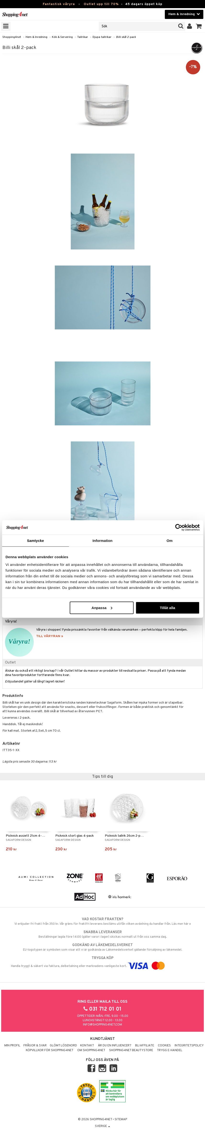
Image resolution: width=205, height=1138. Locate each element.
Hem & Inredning (36, 37)
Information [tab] (103, 541)
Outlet (10, 662)
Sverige (102, 1126)
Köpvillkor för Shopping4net (49, 1050)
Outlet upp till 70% (101, 4)
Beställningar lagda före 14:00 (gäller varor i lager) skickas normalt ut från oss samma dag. (102, 934)
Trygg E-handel (169, 1050)
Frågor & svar (35, 1046)
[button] (199, 26)
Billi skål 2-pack (126, 37)
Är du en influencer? (114, 1046)
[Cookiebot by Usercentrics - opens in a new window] (178, 527)
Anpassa (102, 607)
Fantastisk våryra (59, 4)
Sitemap (121, 1119)
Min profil (12, 1046)
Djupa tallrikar (102, 37)
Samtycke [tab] (35, 541)
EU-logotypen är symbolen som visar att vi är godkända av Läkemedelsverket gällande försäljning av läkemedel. (102, 947)
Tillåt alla (167, 607)
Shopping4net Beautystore (131, 1050)
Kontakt (87, 1046)
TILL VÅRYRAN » (49, 636)
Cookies (164, 1046)
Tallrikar (82, 37)
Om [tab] (169, 541)
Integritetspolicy (189, 1046)
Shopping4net (11, 37)
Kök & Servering (62, 37)
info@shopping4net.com (102, 1025)
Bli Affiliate (144, 1046)
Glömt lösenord (63, 1046)
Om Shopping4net (91, 1050)
